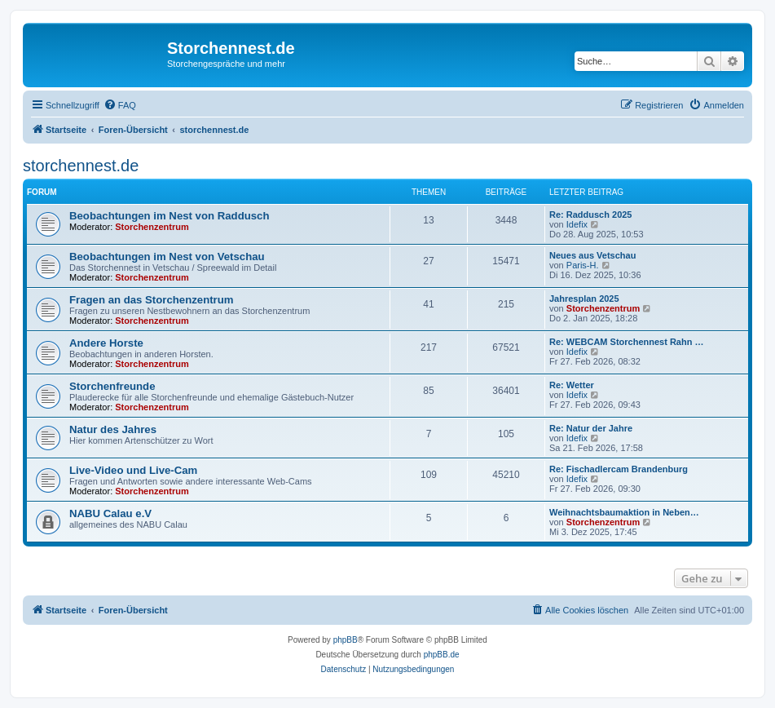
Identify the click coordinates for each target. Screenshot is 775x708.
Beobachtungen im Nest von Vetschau (167, 256)
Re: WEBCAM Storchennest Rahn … (626, 342)
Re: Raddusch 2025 (590, 214)
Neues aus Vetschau (592, 255)
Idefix (577, 224)
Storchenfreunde (112, 386)
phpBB (345, 639)
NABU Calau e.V (110, 513)
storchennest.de (81, 166)
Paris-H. (582, 265)
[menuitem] (119, 105)
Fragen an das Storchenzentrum (151, 300)
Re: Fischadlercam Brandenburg (618, 469)
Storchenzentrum (151, 227)
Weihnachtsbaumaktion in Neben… (624, 512)
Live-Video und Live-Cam (133, 470)
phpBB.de (442, 654)
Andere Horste (106, 343)
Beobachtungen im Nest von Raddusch (169, 216)
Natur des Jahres (112, 429)
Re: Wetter (571, 385)
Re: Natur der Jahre (590, 428)
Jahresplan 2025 (584, 298)
